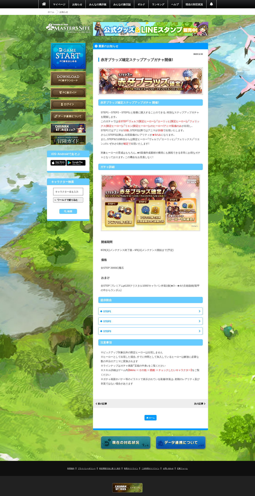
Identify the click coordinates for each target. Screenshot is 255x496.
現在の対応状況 (194, 4)
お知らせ (77, 4)
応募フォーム (182, 468)
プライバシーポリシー (87, 468)
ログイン (68, 104)
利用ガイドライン (131, 468)
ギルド (141, 4)
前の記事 (102, 404)
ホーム (51, 11)
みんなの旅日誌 (122, 4)
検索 (69, 211)
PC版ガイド (68, 92)
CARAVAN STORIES (127, 487)
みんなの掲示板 (97, 4)
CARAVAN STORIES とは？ (68, 128)
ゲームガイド (68, 140)
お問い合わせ (168, 468)
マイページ (59, 4)
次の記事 (198, 404)
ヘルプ (175, 4)
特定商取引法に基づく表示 (109, 468)
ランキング (158, 4)
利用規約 (70, 468)
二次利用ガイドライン (150, 468)
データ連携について (68, 116)
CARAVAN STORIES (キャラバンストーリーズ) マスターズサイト (68, 28)
